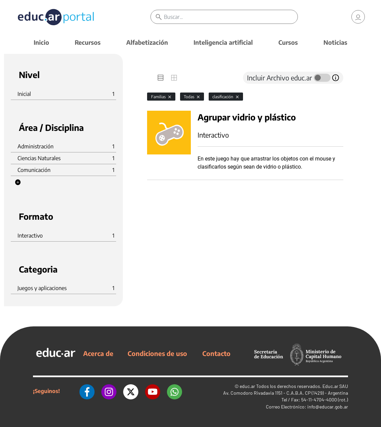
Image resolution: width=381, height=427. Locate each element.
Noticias (335, 42)
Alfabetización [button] (147, 42)
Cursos (288, 42)
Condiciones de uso (157, 353)
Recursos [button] (88, 42)
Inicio (41, 42)
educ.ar (247, 386)
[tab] (160, 77)
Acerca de (98, 353)
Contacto (216, 353)
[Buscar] (230, 17)
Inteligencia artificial (223, 42)
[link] (358, 17)
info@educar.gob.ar (327, 407)
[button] (18, 182)
